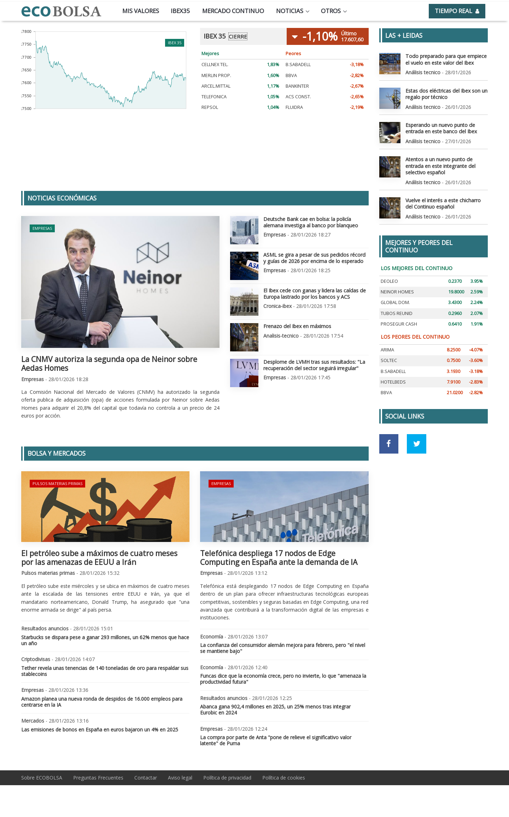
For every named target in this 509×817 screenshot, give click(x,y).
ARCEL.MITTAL (215, 86)
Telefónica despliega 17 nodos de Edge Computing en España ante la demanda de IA (278, 557)
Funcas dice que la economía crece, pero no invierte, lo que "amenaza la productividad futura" (283, 678)
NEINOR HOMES (397, 291)
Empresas (42, 228)
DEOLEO (389, 280)
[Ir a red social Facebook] (389, 443)
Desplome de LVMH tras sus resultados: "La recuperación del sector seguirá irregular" (313, 364)
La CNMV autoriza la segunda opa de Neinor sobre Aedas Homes (109, 363)
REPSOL (209, 107)
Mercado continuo (233, 11)
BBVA (291, 75)
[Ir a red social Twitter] (416, 443)
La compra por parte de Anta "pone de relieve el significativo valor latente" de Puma (275, 740)
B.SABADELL (298, 65)
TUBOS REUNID (397, 312)
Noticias (289, 11)
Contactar (145, 777)
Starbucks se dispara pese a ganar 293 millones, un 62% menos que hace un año (105, 640)
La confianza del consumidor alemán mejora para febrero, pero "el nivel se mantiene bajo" (282, 648)
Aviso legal (180, 777)
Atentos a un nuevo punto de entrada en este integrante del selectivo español (439, 165)
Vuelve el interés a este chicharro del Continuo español (443, 202)
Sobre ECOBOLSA (41, 777)
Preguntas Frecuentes (98, 777)
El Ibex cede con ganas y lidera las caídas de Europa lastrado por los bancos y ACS (313, 293)
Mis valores (140, 11)
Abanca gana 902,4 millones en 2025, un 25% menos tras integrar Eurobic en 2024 (275, 709)
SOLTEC (389, 360)
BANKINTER (297, 86)
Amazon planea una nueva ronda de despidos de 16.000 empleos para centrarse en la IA (101, 701)
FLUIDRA (294, 107)
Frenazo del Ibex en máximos (297, 325)
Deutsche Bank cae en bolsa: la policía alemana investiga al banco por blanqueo (310, 221)
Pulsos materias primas (57, 483)
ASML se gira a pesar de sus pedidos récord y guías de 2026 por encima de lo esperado (315, 257)
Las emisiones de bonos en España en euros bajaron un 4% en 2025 (99, 729)
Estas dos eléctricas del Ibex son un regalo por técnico (446, 93)
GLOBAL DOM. (395, 302)
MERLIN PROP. (216, 75)
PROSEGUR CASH (399, 323)
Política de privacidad (227, 777)
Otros (331, 11)
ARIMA (387, 349)
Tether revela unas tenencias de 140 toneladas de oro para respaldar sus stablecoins (104, 671)
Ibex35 (180, 11)
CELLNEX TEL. (214, 65)
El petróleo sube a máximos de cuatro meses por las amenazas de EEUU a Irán (99, 557)
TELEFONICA (214, 97)
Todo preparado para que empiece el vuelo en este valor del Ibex (445, 59)
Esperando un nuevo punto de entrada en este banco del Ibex (440, 127)
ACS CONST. (298, 97)
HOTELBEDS (393, 381)
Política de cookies (283, 777)
